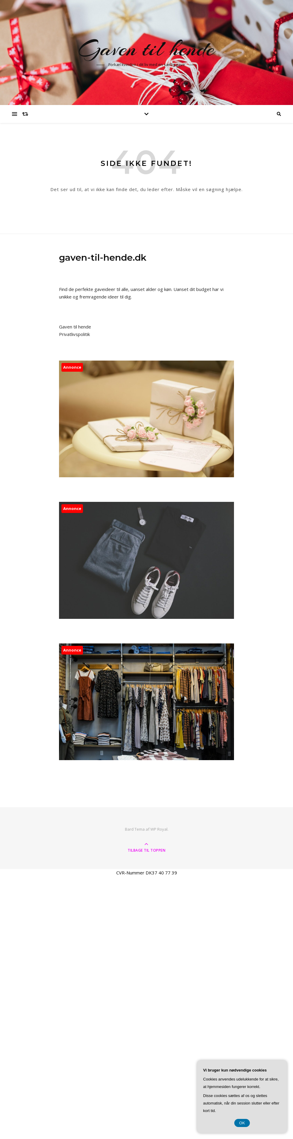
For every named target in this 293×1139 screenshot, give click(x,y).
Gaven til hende (146, 49)
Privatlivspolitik (74, 334)
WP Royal (158, 829)
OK (242, 1123)
